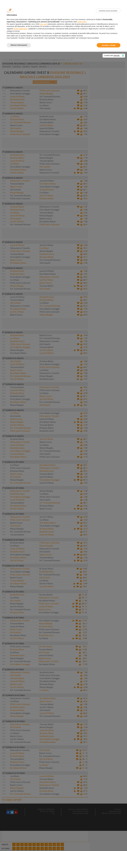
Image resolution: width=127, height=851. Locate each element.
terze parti (43, 24)
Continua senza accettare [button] (108, 11)
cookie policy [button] (82, 22)
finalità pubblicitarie (20, 29)
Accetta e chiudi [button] (108, 45)
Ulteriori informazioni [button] (19, 45)
